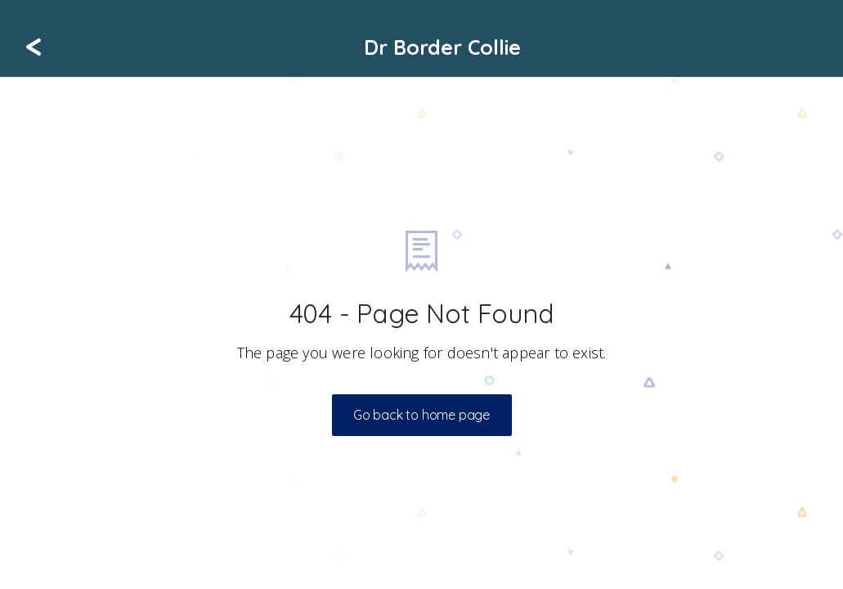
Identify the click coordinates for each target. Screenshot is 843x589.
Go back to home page (421, 415)
